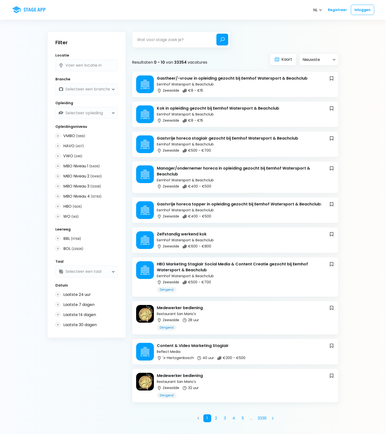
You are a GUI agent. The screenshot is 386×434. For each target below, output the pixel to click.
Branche (62, 79)
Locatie (62, 55)
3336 (262, 418)
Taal (59, 262)
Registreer (337, 9)
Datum (61, 285)
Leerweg (63, 229)
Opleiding (64, 103)
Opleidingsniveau (71, 127)
